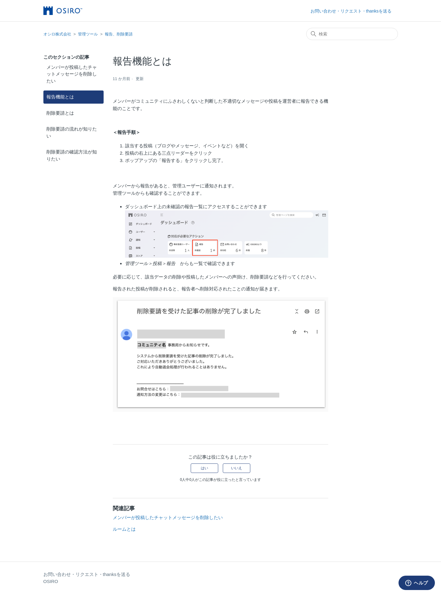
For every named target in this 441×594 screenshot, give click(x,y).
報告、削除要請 (119, 34)
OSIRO (50, 581)
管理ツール (88, 34)
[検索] (352, 34)
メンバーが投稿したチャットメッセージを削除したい (71, 74)
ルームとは (124, 529)
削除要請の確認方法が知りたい (71, 155)
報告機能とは (60, 96)
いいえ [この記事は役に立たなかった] (236, 468)
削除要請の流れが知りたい (71, 132)
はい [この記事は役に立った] (204, 468)
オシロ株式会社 (57, 34)
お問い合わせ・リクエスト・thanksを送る (351, 11)
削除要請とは (60, 113)
